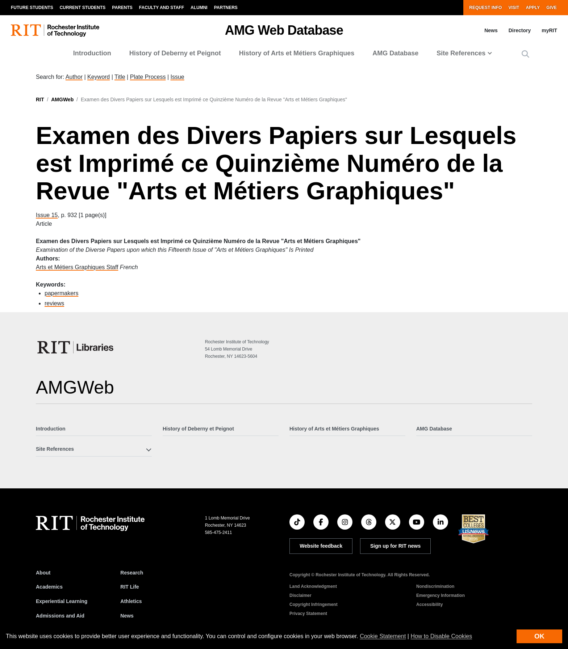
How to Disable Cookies (441, 636)
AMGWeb (62, 99)
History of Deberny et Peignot (175, 53)
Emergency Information (440, 595)
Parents (122, 7)
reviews (54, 303)
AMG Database (395, 53)
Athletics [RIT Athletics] (131, 601)
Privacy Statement (308, 613)
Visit (513, 7)
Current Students (83, 7)
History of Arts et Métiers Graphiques (296, 53)
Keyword (98, 77)
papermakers (61, 293)
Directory (520, 30)
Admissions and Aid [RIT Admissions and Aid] (60, 616)
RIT (40, 99)
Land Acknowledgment (313, 586)
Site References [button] (461, 53)
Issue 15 (47, 215)
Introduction (92, 53)
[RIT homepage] (55, 30)
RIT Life (129, 587)
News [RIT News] (127, 616)
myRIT (549, 30)
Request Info (485, 7)
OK (539, 636)
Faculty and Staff (161, 7)
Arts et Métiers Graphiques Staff (77, 267)
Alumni (199, 7)
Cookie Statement (383, 636)
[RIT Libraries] (76, 347)
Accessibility (429, 604)
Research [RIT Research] (131, 573)
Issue (177, 77)
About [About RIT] (43, 573)
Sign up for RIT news (395, 546)
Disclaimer (300, 595)
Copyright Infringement (313, 604)
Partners (226, 7)
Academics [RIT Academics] (49, 587)
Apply (533, 7)
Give (551, 7)
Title (119, 77)
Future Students (32, 7)
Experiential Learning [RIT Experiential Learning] (61, 601)
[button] (525, 54)
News (491, 30)
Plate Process (148, 77)
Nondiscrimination (435, 586)
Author (74, 77)
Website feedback (321, 546)
